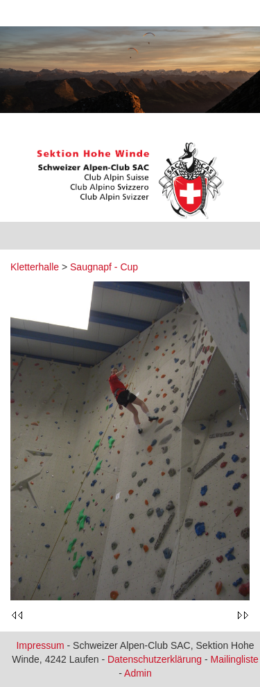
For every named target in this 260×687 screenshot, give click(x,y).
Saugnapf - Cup (104, 266)
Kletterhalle (34, 266)
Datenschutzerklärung (154, 659)
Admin (138, 673)
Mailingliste (235, 659)
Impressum (40, 645)
